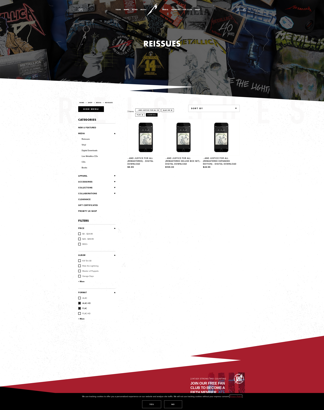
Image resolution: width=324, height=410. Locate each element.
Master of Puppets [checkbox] (88, 271)
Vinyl (84, 144)
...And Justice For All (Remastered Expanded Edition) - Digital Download (219, 161)
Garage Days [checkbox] (86, 276)
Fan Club (187, 9)
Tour (118, 9)
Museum (175, 9)
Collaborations (87, 193)
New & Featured (87, 127)
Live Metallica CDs (90, 156)
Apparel (82, 175)
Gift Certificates (88, 205)
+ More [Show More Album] (81, 281)
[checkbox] (85, 233)
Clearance (84, 199)
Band (135, 9)
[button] (151, 404)
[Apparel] (101, 176)
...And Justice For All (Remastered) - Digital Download (140, 161)
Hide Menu (91, 109)
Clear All (151, 115)
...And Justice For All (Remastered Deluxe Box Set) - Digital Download (183, 161)
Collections (85, 187)
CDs (83, 161)
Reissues (109, 103)
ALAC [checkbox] (82, 298)
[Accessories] (104, 182)
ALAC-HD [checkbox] (84, 303)
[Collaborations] (106, 193)
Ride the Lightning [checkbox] (88, 265)
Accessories (85, 181)
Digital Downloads (89, 150)
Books (84, 167)
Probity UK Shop (87, 211)
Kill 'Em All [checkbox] (84, 260)
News (126, 9)
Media (165, 9)
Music (143, 9)
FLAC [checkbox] (82, 308)
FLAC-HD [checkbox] (84, 313)
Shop (197, 9)
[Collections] (104, 187)
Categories (87, 120)
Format (82, 292)
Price (81, 228)
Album (81, 255)
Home (81, 103)
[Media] (100, 133)
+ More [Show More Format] (81, 318)
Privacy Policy (236, 396)
